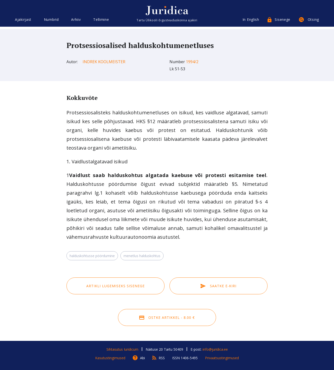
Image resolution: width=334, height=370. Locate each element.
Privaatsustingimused (222, 358)
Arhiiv (76, 21)
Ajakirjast (23, 21)
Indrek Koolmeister (104, 61)
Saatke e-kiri (218, 286)
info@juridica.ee (215, 349)
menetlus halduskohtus (142, 255)
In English (251, 21)
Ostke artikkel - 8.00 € (167, 317)
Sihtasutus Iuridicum (122, 349)
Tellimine (101, 21)
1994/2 (192, 61)
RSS (162, 358)
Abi (142, 358)
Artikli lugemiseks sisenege (115, 286)
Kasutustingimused (110, 358)
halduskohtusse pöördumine (92, 255)
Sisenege (282, 21)
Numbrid (51, 21)
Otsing (313, 21)
